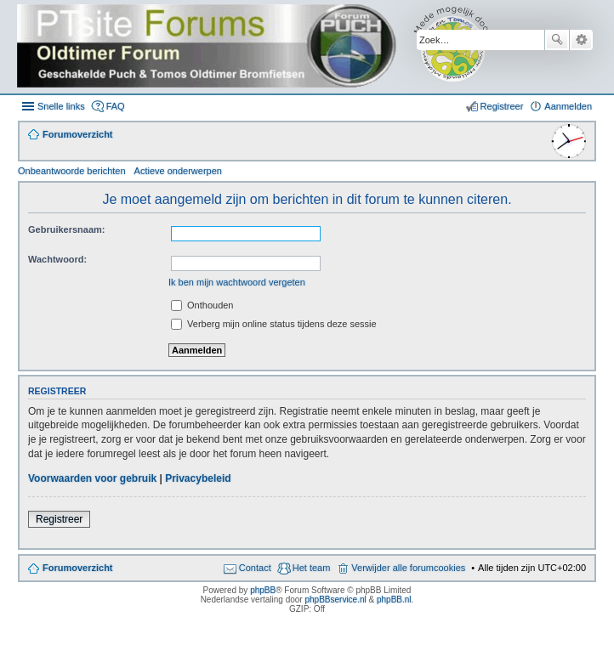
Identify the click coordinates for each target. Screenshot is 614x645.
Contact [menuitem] (255, 568)
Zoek (557, 40)
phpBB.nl (394, 599)
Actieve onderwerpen (178, 171)
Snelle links (61, 106)
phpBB (263, 590)
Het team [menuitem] (312, 568)
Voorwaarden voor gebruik (92, 478)
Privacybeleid (197, 478)
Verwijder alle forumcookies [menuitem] (408, 568)
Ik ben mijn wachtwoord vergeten (236, 282)
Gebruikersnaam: (66, 229)
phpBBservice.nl (335, 599)
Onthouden (202, 305)
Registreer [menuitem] (502, 106)
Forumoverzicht (78, 568)
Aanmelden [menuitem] (568, 106)
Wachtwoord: (57, 259)
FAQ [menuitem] (115, 106)
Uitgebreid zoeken (581, 40)
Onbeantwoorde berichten (72, 171)
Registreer (59, 519)
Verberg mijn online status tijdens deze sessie (274, 324)
